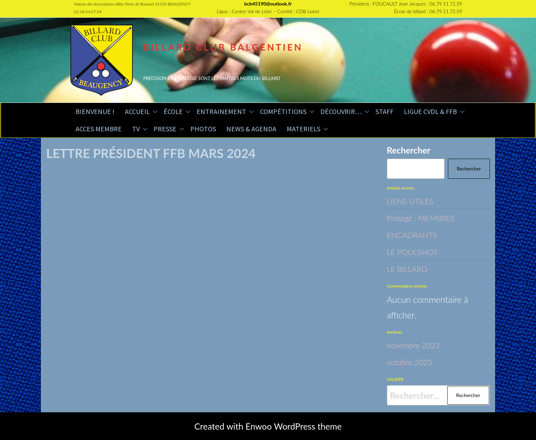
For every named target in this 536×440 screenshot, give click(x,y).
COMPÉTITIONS (283, 111)
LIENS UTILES (413, 200)
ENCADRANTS (415, 234)
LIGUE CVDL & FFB (430, 111)
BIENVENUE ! (95, 111)
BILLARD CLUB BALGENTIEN (223, 47)
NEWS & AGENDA (251, 128)
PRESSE (165, 128)
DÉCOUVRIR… (341, 111)
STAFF (384, 111)
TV (136, 128)
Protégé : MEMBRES (425, 217)
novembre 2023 (417, 345)
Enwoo (258, 426)
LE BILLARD (410, 268)
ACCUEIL (137, 111)
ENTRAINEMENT (221, 111)
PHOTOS (203, 128)
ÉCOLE (173, 111)
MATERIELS (303, 128)
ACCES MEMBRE (99, 128)
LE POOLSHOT (415, 251)
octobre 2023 (412, 362)
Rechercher (409, 150)
